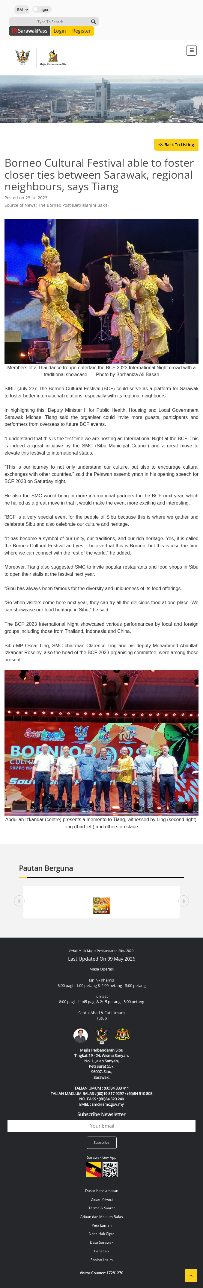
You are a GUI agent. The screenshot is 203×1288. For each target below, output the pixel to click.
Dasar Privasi (102, 1199)
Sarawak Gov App (101, 1157)
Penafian (101, 1251)
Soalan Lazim (102, 1259)
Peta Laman (102, 1225)
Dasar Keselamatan (101, 1190)
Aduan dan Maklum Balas (101, 1216)
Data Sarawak (101, 1242)
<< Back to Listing (176, 145)
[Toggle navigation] (191, 50)
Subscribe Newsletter (101, 1114)
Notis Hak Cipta (102, 1233)
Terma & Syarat (101, 1207)
